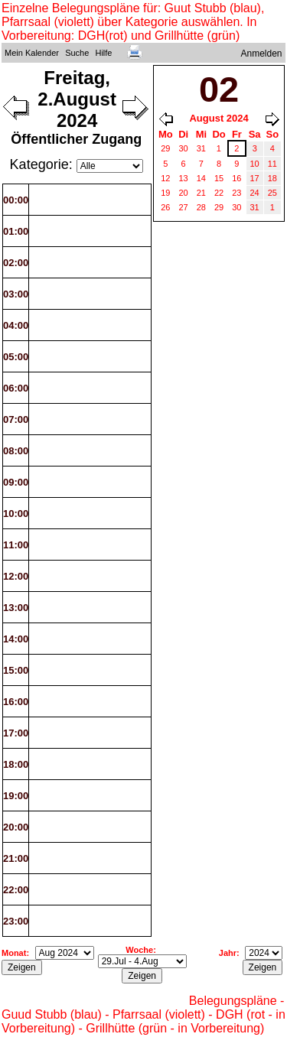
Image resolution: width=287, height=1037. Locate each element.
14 (201, 178)
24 (254, 192)
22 (218, 192)
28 (201, 207)
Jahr (227, 952)
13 (183, 178)
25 (272, 192)
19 (165, 192)
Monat (14, 952)
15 (218, 178)
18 (272, 178)
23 (236, 192)
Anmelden (261, 53)
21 (201, 192)
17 (254, 178)
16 (236, 178)
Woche (139, 949)
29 (165, 148)
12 (165, 178)
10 (254, 163)
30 (183, 148)
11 (272, 163)
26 (165, 207)
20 (183, 192)
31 (201, 148)
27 (183, 207)
